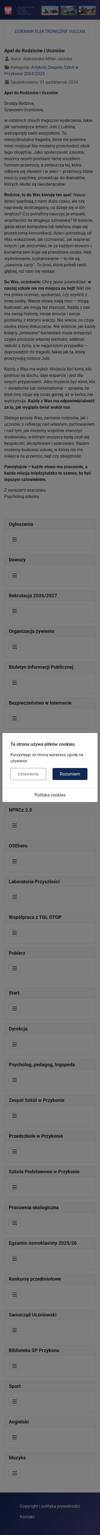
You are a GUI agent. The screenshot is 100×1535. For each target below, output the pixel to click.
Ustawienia (28, 774)
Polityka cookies (50, 795)
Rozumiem (70, 774)
